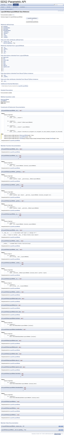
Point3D (21, 138)
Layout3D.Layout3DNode (23, 86)
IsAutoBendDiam (6, 27)
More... (13, 14)
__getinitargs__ (6, 31)
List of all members (61, 10)
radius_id (5, 65)
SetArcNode (5, 29)
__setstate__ (5, 37)
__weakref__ (5, 76)
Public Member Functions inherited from (14, 86)
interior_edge (6, 60)
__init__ (4, 34)
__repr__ (4, 51)
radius (4, 64)
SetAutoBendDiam (7, 30)
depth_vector (6, 57)
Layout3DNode (4, 100)
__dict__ (4, 75)
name (4, 61)
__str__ (4, 52)
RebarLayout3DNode (8, 9)
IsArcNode (5, 26)
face (4, 58)
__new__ (5, 81)
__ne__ (4, 50)
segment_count (6, 66)
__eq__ (4, 47)
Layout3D (2, 9)
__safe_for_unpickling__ (7, 43)
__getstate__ (5, 33)
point (4, 62)
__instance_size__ (6, 41)
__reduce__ (5, 35)
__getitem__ (5, 48)
